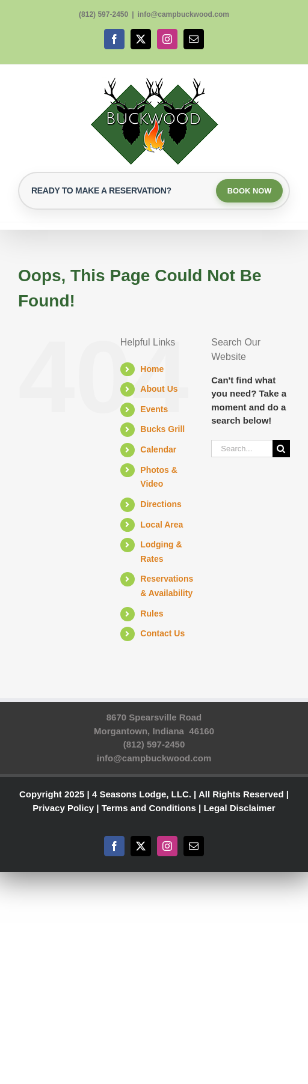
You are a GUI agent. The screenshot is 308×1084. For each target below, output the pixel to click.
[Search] (281, 449)
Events (154, 410)
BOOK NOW (248, 190)
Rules (151, 614)
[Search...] (242, 449)
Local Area (161, 525)
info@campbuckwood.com (183, 14)
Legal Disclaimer (239, 808)
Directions (160, 505)
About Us (158, 389)
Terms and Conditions (149, 808)
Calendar (158, 450)
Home (152, 369)
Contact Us (162, 634)
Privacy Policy (63, 808)
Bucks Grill (162, 430)
